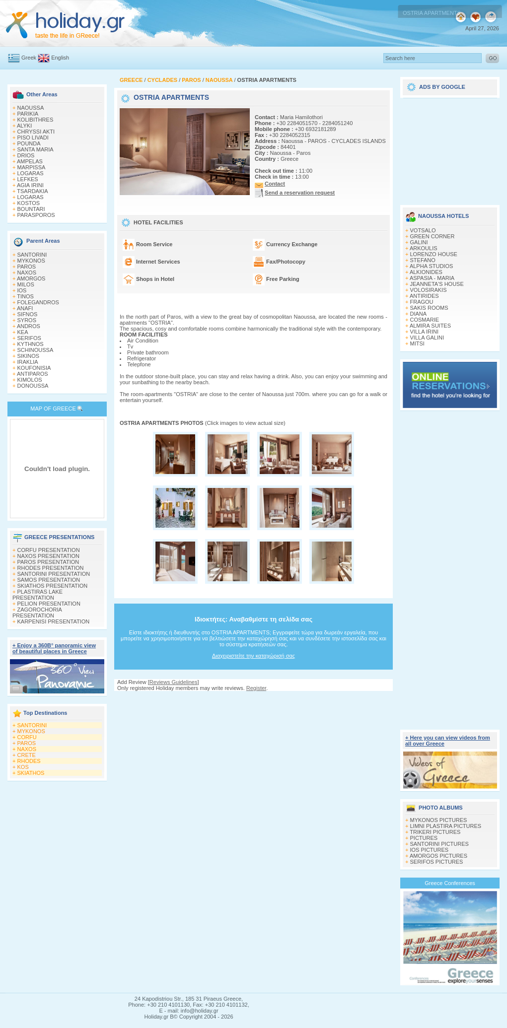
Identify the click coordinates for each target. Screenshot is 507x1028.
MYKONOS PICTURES (438, 820)
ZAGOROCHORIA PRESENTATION (37, 612)
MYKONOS (31, 261)
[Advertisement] (253, 746)
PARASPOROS (36, 215)
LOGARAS (30, 173)
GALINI (419, 242)
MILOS (25, 284)
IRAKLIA (27, 362)
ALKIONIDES (426, 272)
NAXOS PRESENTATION (48, 556)
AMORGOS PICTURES (438, 856)
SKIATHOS (31, 773)
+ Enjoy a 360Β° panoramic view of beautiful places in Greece (54, 648)
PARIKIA (28, 114)
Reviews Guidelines (173, 682)
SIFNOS (27, 314)
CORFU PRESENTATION (48, 550)
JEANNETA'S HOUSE (437, 284)
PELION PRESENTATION (48, 604)
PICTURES (424, 838)
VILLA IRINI (424, 332)
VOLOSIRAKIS (428, 290)
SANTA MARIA (35, 149)
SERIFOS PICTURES (436, 862)
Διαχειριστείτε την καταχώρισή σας (253, 656)
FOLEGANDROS (38, 302)
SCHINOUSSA (35, 350)
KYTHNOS (30, 344)
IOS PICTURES (429, 850)
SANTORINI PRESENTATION (53, 574)
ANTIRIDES (424, 296)
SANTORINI (32, 255)
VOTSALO (423, 230)
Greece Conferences (450, 883)
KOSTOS (28, 203)
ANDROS (28, 326)
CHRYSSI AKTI (36, 132)
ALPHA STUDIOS (431, 266)
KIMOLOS (29, 380)
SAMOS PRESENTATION (48, 580)
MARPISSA (31, 167)
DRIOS (26, 155)
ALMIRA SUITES (430, 326)
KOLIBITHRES (35, 120)
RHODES (29, 761)
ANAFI (25, 308)
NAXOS (27, 272)
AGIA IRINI (30, 185)
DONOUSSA (33, 386)
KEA (22, 332)
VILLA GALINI (427, 338)
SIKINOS (28, 356)
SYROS (27, 320)
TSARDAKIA (32, 191)
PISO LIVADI (33, 137)
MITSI (417, 343)
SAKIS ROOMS (429, 308)
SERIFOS (29, 338)
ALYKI (24, 126)
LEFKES (27, 179)
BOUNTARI (31, 209)
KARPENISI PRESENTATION (53, 621)
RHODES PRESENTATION (50, 568)
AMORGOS (31, 278)
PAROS (26, 267)
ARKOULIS (423, 248)
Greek (28, 58)
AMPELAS (30, 161)
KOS (23, 767)
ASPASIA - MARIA (432, 278)
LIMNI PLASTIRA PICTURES (446, 826)
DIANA (418, 314)
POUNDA (29, 143)
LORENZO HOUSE (433, 254)
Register (256, 688)
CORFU (27, 737)
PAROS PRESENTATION (48, 562)
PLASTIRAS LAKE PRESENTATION (37, 595)
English (60, 58)
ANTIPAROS (32, 374)
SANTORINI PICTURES (439, 844)
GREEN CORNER (432, 236)
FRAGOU (422, 302)
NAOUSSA (30, 108)
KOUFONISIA (34, 368)
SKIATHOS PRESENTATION (52, 586)
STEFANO (422, 260)
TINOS (25, 296)
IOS (22, 290)
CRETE (26, 755)
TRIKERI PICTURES (435, 832)
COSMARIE (424, 320)
